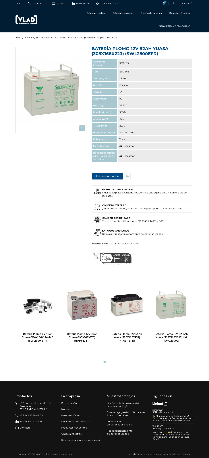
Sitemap (187, 454)
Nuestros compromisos (75, 421)
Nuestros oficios (70, 415)
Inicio (18, 37)
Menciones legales (172, 454)
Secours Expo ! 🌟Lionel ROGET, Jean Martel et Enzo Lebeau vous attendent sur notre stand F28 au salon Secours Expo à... (172, 435)
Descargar (128, 145)
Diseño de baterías (151, 13)
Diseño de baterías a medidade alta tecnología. (123, 405)
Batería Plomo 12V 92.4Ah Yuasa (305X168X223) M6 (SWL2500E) (171, 337)
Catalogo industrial (122, 13)
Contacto (25, 427)
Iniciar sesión (187, 3)
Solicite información (107, 176)
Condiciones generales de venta (145, 454)
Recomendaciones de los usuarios (81, 440)
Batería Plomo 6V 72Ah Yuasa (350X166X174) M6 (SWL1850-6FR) (37, 337)
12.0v (113, 243)
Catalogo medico (96, 13)
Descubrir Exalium (179, 13)
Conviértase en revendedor (174, 26)
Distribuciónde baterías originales (119, 423)
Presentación (69, 403)
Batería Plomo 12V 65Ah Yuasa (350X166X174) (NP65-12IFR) (127, 337)
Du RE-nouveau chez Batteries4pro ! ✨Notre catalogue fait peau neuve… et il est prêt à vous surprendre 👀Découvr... (173, 418)
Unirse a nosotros (71, 433)
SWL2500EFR (132, 243)
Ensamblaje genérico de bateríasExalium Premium (126, 414)
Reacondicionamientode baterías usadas (120, 432)
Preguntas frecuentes (74, 427)
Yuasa (121, 243)
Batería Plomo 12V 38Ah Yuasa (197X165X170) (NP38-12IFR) (82, 337)
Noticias (65, 409)
